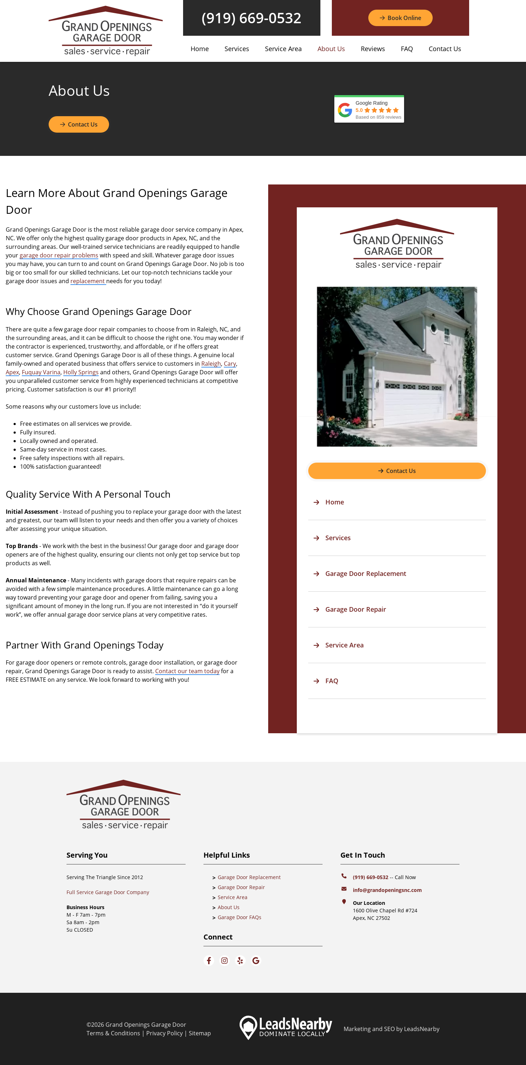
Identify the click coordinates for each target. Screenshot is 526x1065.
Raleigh (211, 364)
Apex (12, 372)
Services (237, 48)
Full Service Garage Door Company (108, 892)
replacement (88, 281)
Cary (230, 364)
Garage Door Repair (241, 887)
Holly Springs (81, 372)
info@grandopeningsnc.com (388, 890)
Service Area (283, 48)
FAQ (407, 48)
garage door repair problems (59, 255)
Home (200, 48)
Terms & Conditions (113, 1033)
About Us (331, 48)
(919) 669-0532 (251, 18)
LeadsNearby (421, 1029)
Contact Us (445, 48)
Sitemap (200, 1033)
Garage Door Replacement (249, 877)
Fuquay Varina (41, 372)
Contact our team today (187, 671)
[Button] (400, 18)
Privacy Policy (164, 1033)
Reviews (373, 48)
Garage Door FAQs (239, 917)
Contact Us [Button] (79, 124)
